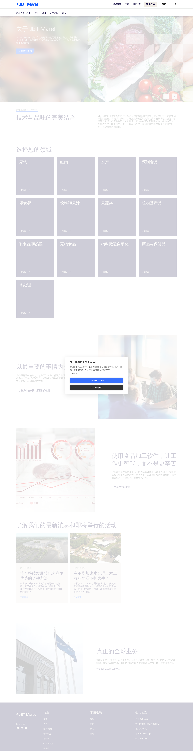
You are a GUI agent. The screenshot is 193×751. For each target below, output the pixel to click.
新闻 (64, 13)
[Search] (175, 4)
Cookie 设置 (110, 384)
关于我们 (54, 13)
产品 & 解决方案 (23, 13)
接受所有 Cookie (83, 384)
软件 (36, 13)
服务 (44, 13)
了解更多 (73, 377)
